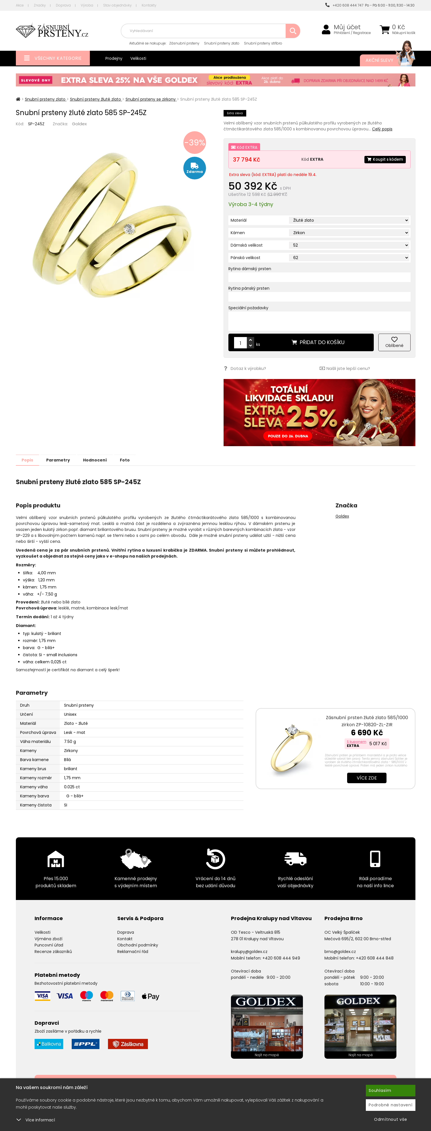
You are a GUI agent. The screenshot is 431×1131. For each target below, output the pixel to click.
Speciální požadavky (248, 308)
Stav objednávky (117, 5)
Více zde (367, 777)
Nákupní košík (403, 33)
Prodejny (113, 58)
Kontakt (125, 938)
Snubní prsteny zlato (221, 43)
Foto (136, 460)
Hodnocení (103, 460)
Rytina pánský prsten (248, 288)
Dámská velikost (247, 245)
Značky (40, 5)
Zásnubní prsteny (184, 43)
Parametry (63, 460)
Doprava (63, 5)
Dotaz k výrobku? (245, 368)
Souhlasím (380, 1090)
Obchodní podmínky (137, 945)
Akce (20, 5)
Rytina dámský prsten (249, 269)
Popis (29, 460)
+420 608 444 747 (344, 5)
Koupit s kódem (384, 159)
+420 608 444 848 (375, 958)
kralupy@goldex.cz (249, 951)
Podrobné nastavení (391, 1105)
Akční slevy (385, 60)
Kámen (238, 233)
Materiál (239, 220)
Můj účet (347, 27)
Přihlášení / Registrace (352, 33)
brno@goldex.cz (340, 951)
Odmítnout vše (390, 1119)
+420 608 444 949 (281, 958)
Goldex (79, 124)
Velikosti (138, 58)
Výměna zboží (48, 938)
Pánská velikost (245, 257)
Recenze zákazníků (53, 951)
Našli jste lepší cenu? (344, 368)
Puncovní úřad (49, 945)
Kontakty (149, 5)
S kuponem (356, 741)
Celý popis (382, 129)
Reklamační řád (132, 951)
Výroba (87, 5)
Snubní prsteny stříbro (263, 43)
